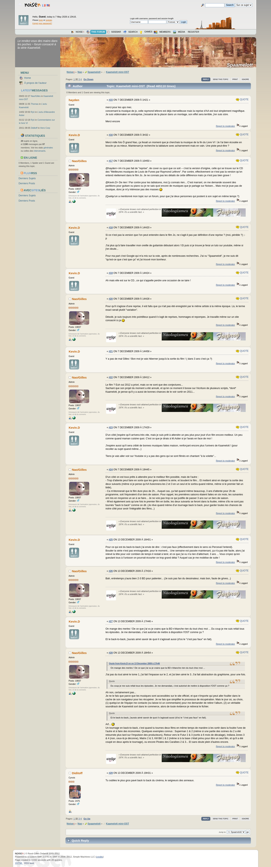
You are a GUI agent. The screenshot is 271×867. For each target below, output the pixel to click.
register (49, 20)
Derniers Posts (27, 183)
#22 (111, 377)
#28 (111, 652)
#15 (111, 99)
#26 (111, 571)
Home (27, 78)
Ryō (33, 112)
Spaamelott (241, 65)
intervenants (39, 151)
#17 (111, 160)
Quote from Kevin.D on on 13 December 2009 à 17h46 (134, 663)
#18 (111, 227)
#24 (111, 469)
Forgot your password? (42, 23)
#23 (111, 427)
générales (48, 147)
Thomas (34, 104)
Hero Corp (45, 128)
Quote (242, 99)
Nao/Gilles (36, 96)
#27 (111, 621)
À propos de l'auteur (35, 83)
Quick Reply (80, 840)
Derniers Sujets (27, 178)
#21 (111, 351)
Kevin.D (74, 135)
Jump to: (222, 832)
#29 (111, 773)
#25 (111, 539)
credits (99, 857)
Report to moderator (225, 126)
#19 (111, 273)
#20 (111, 298)
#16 (111, 134)
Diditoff (34, 128)
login (41, 20)
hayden (74, 100)
